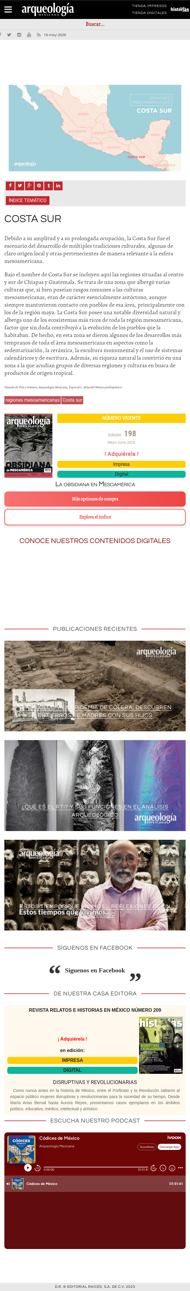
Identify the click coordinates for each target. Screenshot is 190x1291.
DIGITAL (72, 1070)
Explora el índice (95, 517)
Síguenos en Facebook (95, 970)
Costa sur (72, 400)
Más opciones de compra (95, 499)
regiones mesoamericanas (33, 400)
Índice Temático (28, 200)
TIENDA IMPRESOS (149, 7)
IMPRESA (72, 1060)
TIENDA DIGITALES (149, 14)
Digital (121, 474)
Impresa (121, 464)
